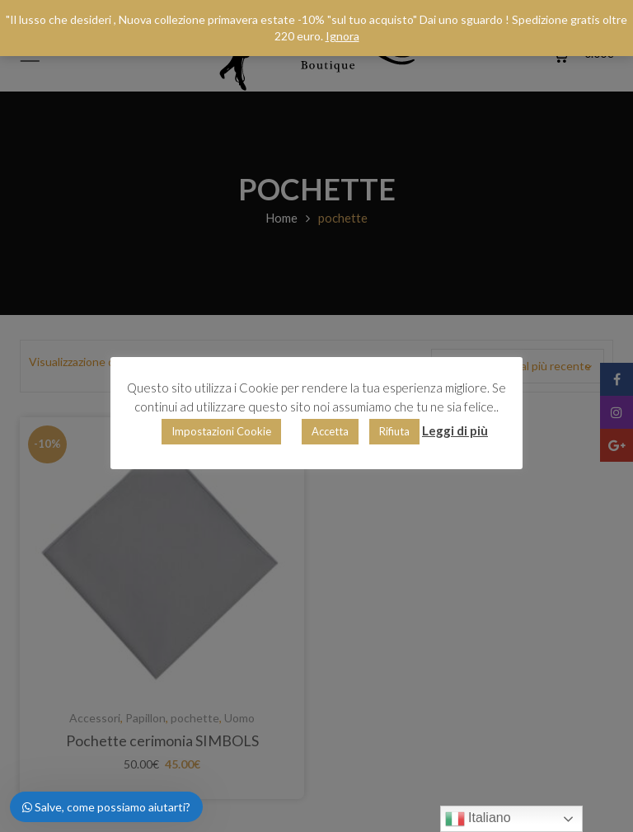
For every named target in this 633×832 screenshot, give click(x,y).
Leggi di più (455, 430)
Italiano (478, 819)
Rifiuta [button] (394, 431)
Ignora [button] (342, 36)
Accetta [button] (330, 431)
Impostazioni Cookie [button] (221, 431)
